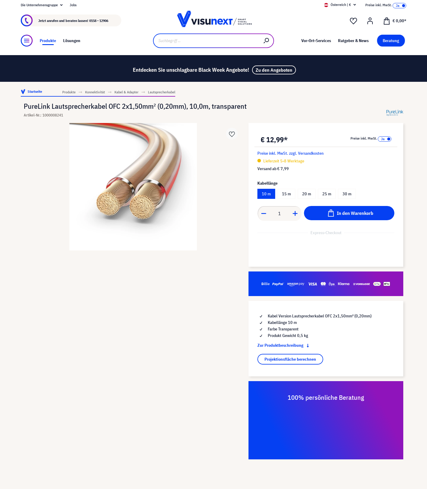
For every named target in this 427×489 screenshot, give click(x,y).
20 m (306, 193)
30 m (346, 193)
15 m (286, 193)
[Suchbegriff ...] (206, 40)
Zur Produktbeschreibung (284, 345)
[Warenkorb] (394, 20)
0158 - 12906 (98, 20)
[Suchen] (266, 40)
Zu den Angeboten (274, 70)
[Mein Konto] (370, 21)
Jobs (73, 5)
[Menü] (27, 41)
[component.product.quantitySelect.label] (279, 213)
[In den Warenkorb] (349, 213)
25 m (326, 193)
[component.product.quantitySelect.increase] (295, 213)
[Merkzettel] (353, 21)
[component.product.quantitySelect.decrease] (263, 213)
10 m (266, 193)
